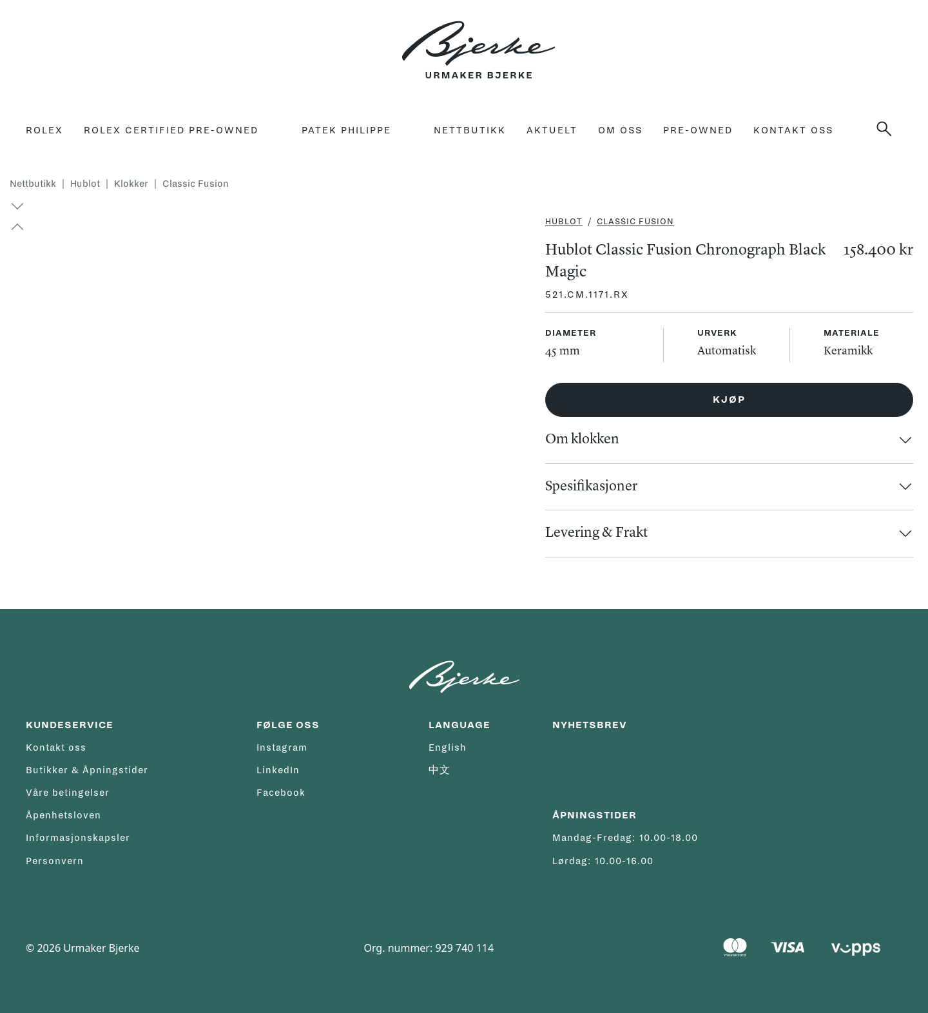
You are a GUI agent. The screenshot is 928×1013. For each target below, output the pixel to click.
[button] (12, 227)
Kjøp (729, 399)
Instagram (281, 747)
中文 (439, 770)
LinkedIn (278, 770)
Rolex (44, 130)
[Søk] (889, 129)
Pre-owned (698, 130)
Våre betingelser (68, 792)
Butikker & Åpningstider (87, 770)
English (448, 747)
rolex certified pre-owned (171, 130)
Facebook (280, 792)
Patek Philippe (346, 130)
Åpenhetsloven (63, 815)
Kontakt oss (793, 130)
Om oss (620, 130)
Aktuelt (552, 130)
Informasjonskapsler (78, 838)
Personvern (55, 861)
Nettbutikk (470, 130)
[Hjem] (478, 42)
